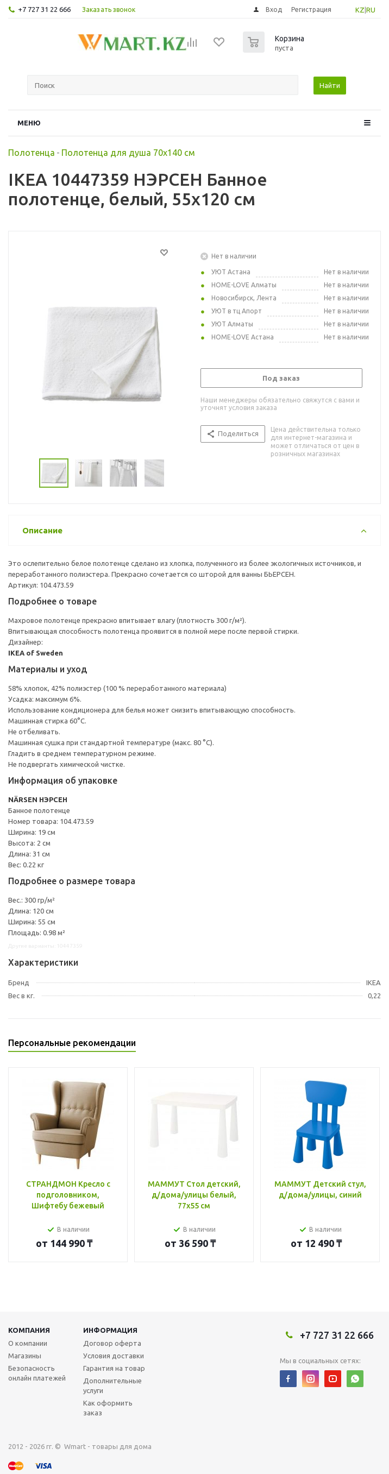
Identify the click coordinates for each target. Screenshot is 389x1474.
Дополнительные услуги (112, 1385)
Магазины (24, 1355)
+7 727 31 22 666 (44, 9)
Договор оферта (112, 1343)
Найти (329, 85)
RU (370, 10)
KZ (360, 10)
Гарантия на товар (114, 1368)
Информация (110, 1330)
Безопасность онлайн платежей (37, 1373)
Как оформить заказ (108, 1407)
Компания (29, 1330)
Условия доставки (113, 1355)
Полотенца (31, 153)
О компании (27, 1343)
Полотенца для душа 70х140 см (128, 153)
